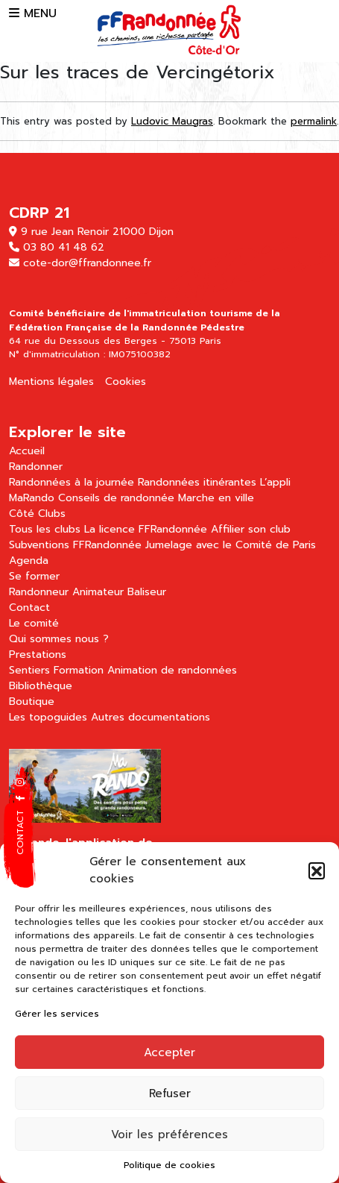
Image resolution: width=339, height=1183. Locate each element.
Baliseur (146, 592)
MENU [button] (33, 13)
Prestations (37, 654)
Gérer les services (57, 1013)
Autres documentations (150, 717)
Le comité (34, 623)
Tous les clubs (44, 529)
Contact (29, 607)
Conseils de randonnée (116, 498)
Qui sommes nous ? (59, 639)
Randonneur (39, 592)
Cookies (125, 381)
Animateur (98, 592)
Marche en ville (216, 498)
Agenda (28, 560)
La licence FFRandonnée (145, 529)
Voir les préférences (169, 1134)
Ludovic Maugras (172, 121)
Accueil (27, 451)
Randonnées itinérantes (197, 482)
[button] (316, 870)
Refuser (170, 1093)
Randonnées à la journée (71, 482)
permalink (314, 121)
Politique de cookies (169, 1165)
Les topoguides (48, 717)
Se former (34, 576)
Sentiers (29, 670)
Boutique (31, 701)
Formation (79, 670)
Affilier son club (251, 529)
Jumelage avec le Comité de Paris (230, 545)
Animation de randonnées (172, 670)
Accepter (169, 1052)
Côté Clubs (37, 513)
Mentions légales (51, 381)
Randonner (36, 466)
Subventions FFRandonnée (75, 545)
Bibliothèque (40, 686)
